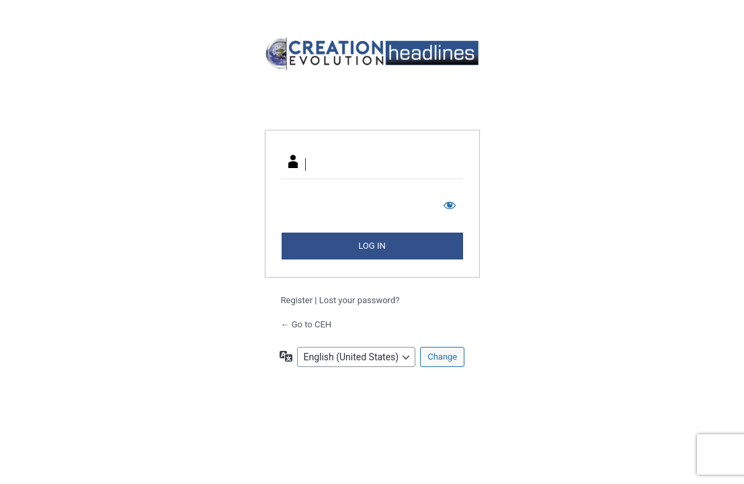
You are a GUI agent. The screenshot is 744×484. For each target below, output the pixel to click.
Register (297, 300)
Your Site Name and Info (372, 75)
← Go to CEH (306, 324)
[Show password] (449, 205)
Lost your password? (359, 300)
